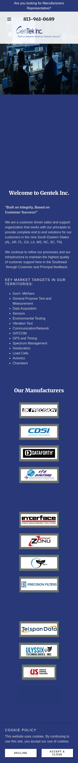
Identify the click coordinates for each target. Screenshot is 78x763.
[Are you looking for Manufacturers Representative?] (39, 6)
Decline (20, 753)
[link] (39, 32)
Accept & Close (57, 753)
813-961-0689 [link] (38, 19)
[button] (10, 19)
